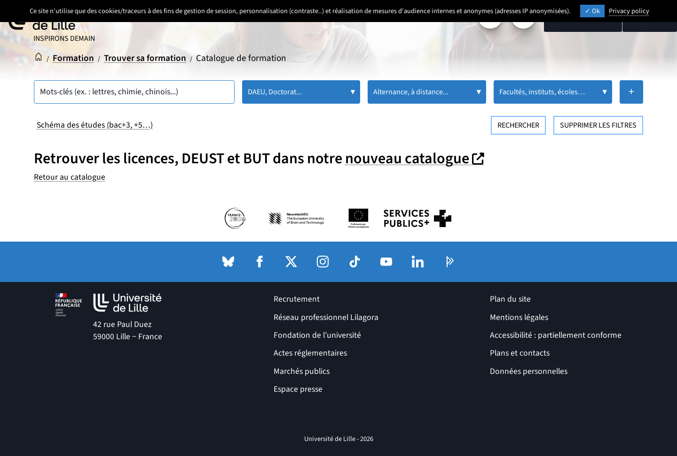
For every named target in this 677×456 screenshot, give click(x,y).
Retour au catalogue (69, 177)
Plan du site (510, 299)
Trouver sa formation (145, 58)
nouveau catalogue (416, 158)
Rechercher (518, 125)
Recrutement (297, 299)
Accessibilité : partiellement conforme (556, 335)
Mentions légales (519, 317)
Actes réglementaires (310, 353)
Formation (73, 58)
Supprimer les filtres (598, 125)
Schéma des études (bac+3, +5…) (95, 125)
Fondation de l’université (317, 335)
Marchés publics (302, 371)
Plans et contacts (520, 353)
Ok (592, 11)
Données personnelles (528, 371)
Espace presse (298, 389)
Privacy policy (629, 11)
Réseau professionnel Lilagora (326, 317)
